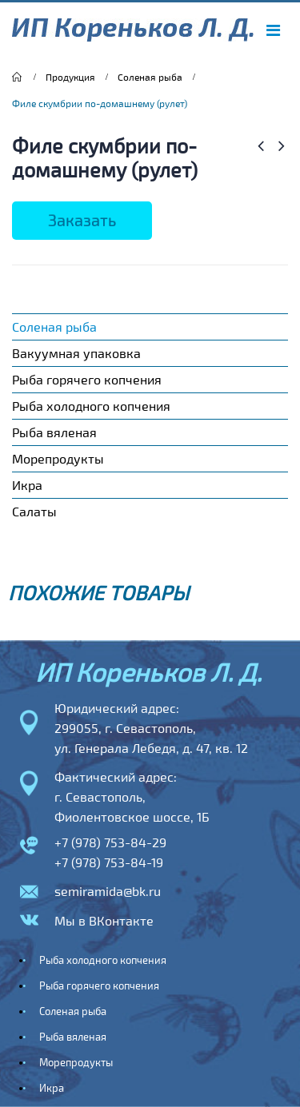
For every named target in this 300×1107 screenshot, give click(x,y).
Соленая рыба (54, 326)
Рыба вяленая (54, 432)
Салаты (34, 511)
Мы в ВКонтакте (104, 920)
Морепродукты (58, 458)
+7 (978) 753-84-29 (110, 842)
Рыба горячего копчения (87, 379)
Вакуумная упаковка (76, 352)
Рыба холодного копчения (91, 405)
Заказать (82, 219)
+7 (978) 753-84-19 (108, 862)
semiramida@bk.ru (107, 890)
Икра (27, 484)
